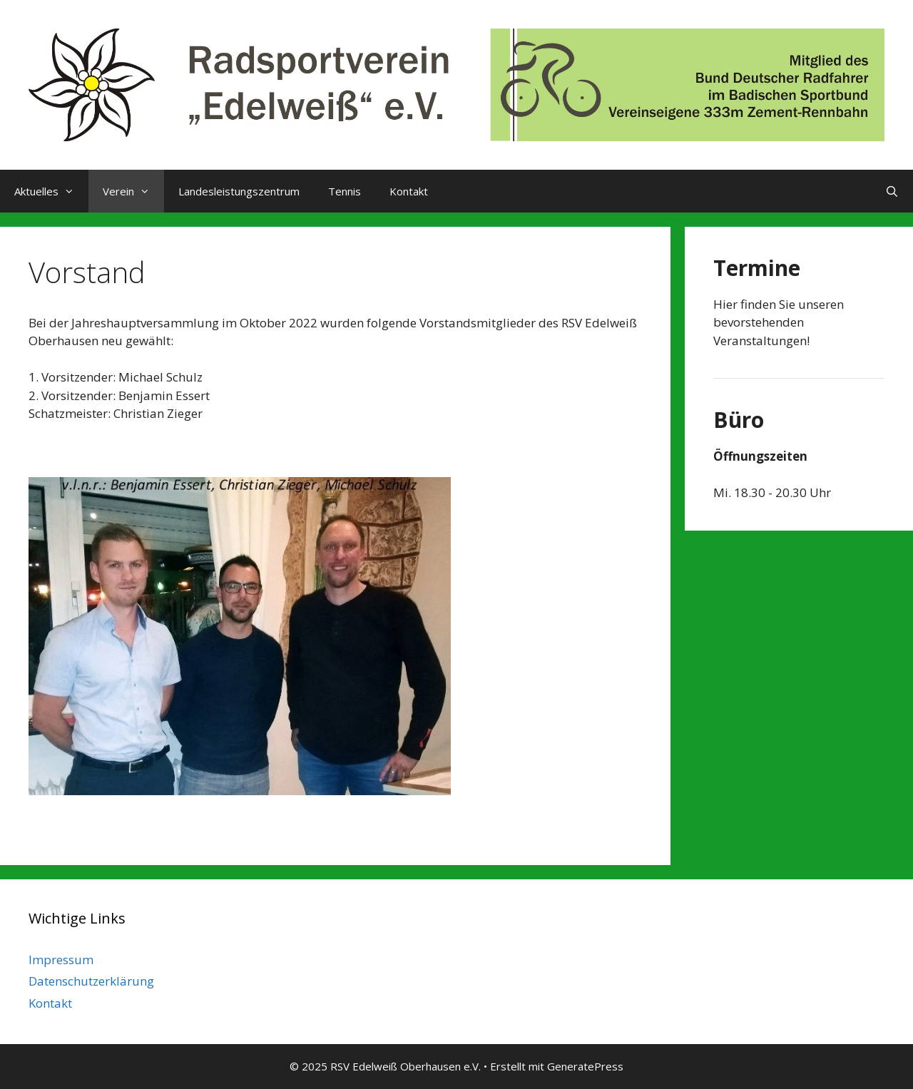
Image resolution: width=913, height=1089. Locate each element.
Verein (133, 191)
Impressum (61, 959)
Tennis (344, 191)
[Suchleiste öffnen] (892, 191)
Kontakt (408, 191)
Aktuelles (51, 191)
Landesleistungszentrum (239, 191)
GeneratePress (585, 1066)
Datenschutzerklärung (91, 981)
